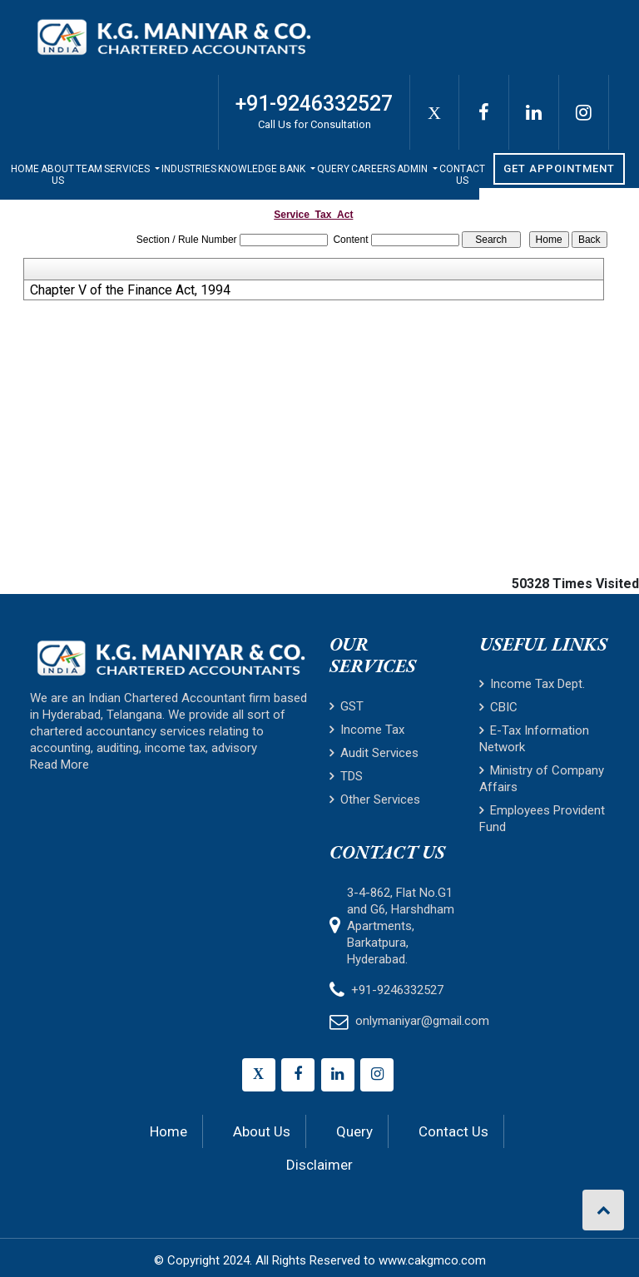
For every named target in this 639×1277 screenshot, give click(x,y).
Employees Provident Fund (542, 818)
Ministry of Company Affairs (541, 778)
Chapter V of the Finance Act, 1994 (130, 290)
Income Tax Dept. (532, 683)
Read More (59, 764)
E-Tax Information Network (534, 739)
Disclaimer (319, 1164)
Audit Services (374, 752)
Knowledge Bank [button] (263, 169)
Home (25, 169)
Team (89, 169)
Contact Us (462, 174)
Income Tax (366, 729)
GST (346, 706)
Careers (373, 169)
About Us (57, 174)
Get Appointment (559, 168)
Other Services (374, 799)
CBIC (498, 707)
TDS (346, 776)
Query (333, 169)
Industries (188, 169)
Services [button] (128, 169)
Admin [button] (413, 169)
